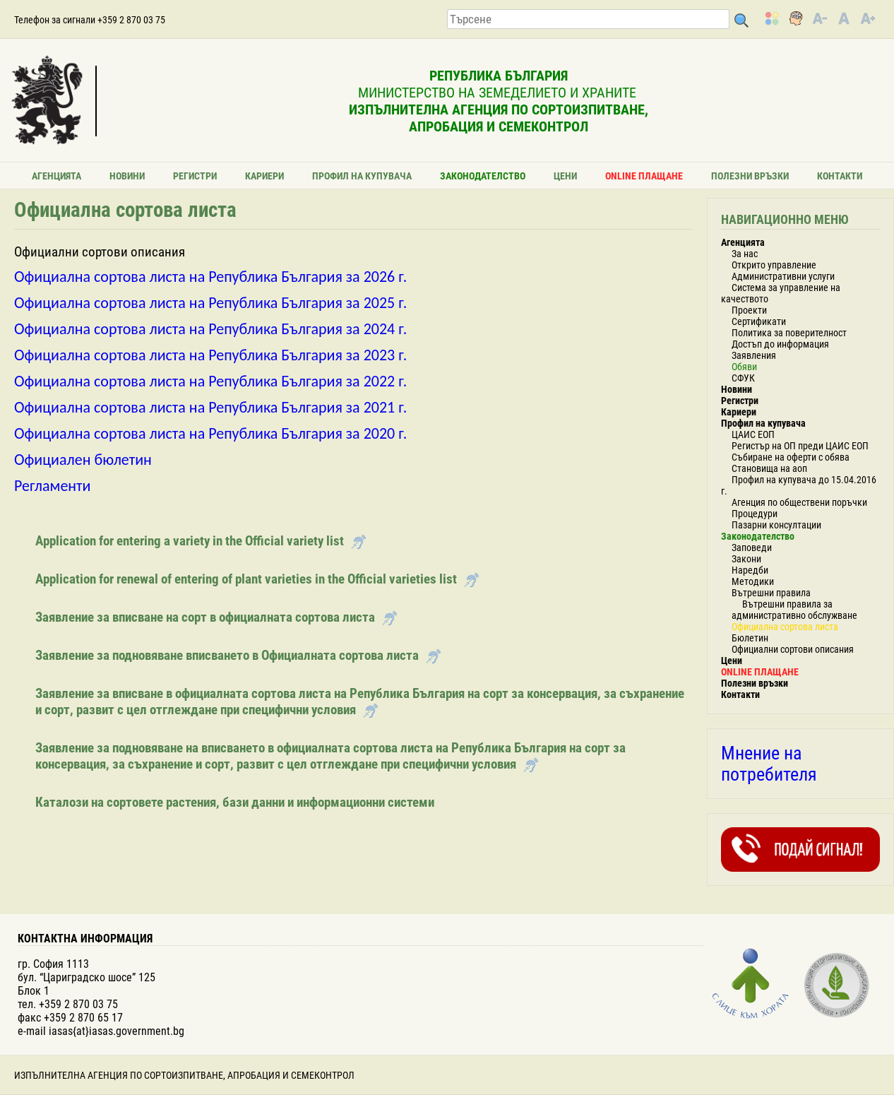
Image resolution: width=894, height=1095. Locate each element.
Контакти (839, 176)
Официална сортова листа (785, 626)
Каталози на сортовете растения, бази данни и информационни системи (234, 802)
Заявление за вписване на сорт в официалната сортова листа (205, 617)
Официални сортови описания (793, 649)
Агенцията (56, 176)
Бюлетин (750, 638)
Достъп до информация (780, 344)
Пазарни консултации (776, 525)
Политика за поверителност (789, 332)
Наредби (750, 570)
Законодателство (482, 176)
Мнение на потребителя (769, 763)
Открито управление (774, 265)
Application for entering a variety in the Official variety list (189, 541)
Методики (753, 581)
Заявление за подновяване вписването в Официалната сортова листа (227, 655)
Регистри (195, 176)
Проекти (749, 310)
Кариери (264, 176)
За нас (745, 253)
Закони (746, 558)
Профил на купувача (362, 176)
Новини (127, 176)
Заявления (754, 355)
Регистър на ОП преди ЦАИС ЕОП (800, 445)
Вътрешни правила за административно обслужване (794, 609)
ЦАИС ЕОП (753, 434)
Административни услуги (783, 276)
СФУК (743, 378)
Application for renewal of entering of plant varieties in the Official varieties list (246, 579)
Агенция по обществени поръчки (799, 502)
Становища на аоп (769, 468)
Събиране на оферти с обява (791, 457)
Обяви (744, 366)
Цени (565, 176)
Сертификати (759, 321)
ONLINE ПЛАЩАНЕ (644, 176)
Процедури (754, 513)
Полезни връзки (750, 176)
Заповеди (752, 547)
